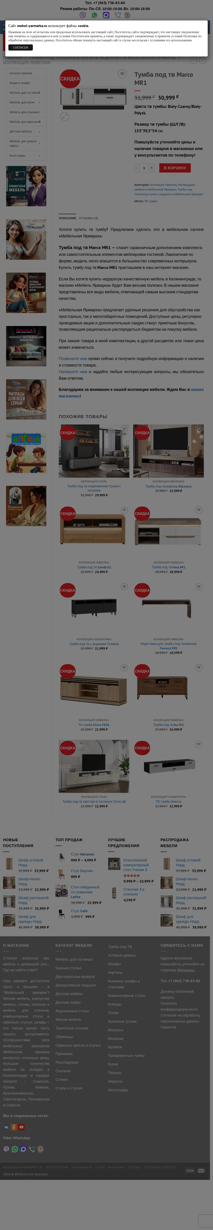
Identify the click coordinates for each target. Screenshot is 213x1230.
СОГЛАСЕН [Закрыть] (20, 47)
